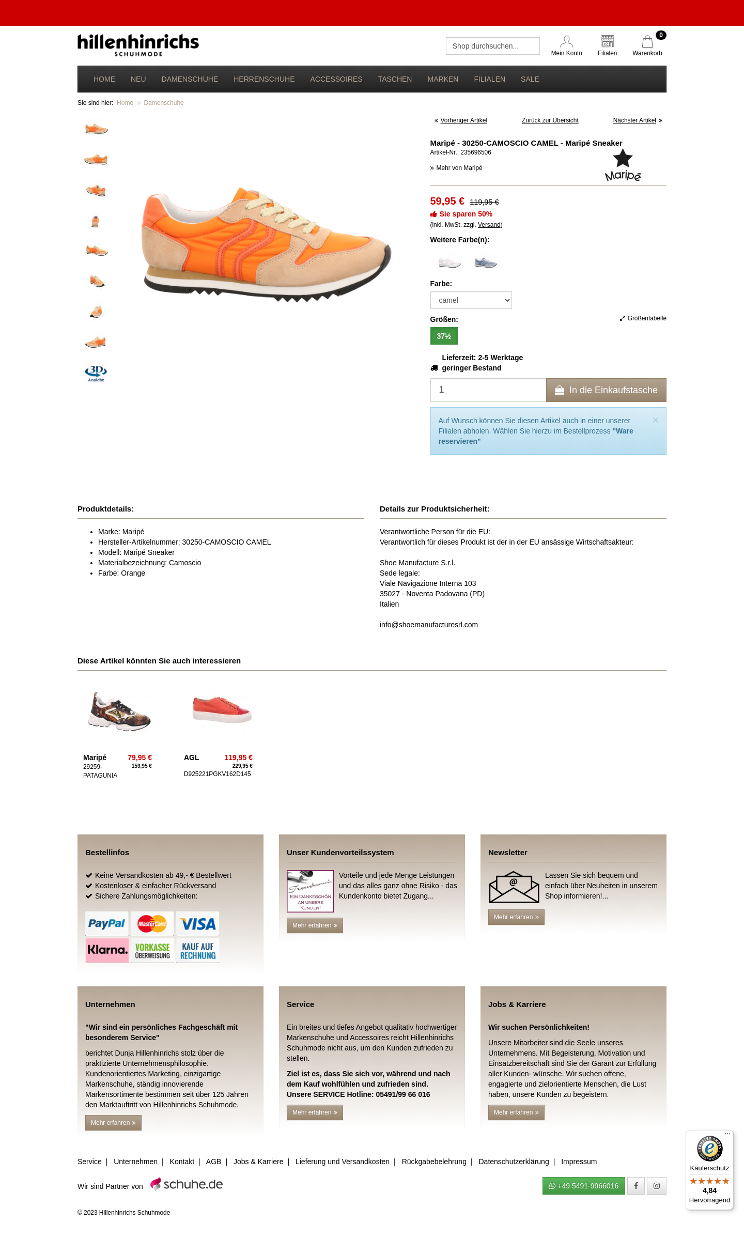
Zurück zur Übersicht (550, 120)
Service (90, 1161)
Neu (138, 79)
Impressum (579, 1161)
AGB (214, 1161)
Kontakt (182, 1161)
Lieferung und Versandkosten (343, 1161)
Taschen (395, 79)
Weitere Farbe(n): (460, 240)
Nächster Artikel (637, 120)
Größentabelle (643, 318)
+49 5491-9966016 (583, 1186)
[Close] (656, 419)
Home (104, 79)
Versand (489, 224)
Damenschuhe (190, 79)
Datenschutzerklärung (513, 1161)
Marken (442, 79)
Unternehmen (136, 1161)
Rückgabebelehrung (434, 1161)
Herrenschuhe (264, 79)
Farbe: (441, 284)
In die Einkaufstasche (606, 390)
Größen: (444, 319)
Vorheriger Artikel (461, 120)
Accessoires (336, 79)
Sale (530, 79)
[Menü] (727, 1136)
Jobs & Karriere (258, 1161)
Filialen (489, 79)
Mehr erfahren (314, 925)
